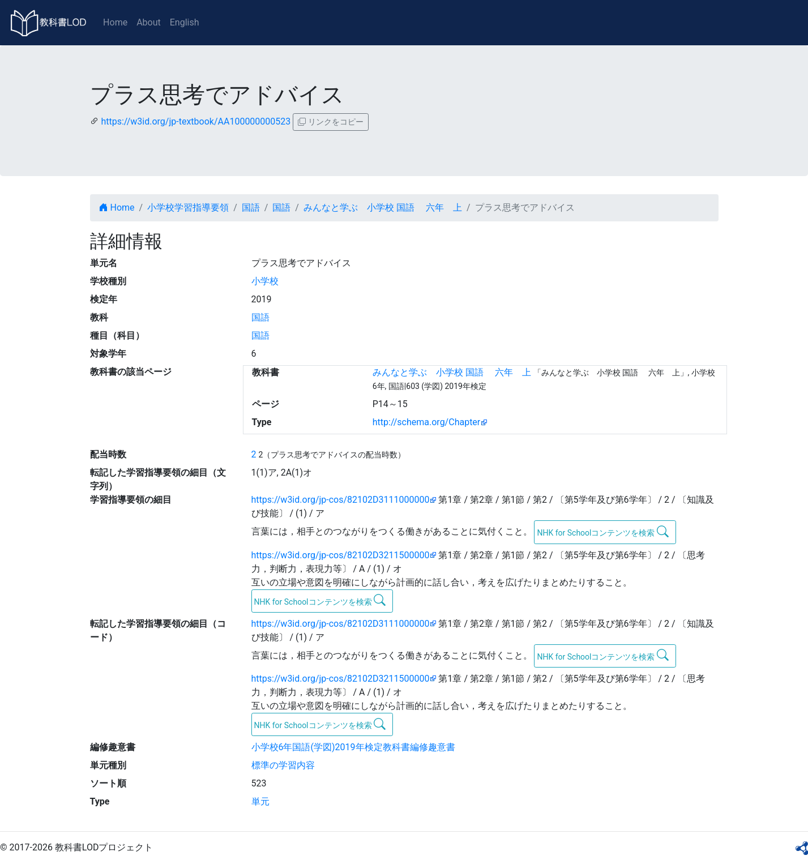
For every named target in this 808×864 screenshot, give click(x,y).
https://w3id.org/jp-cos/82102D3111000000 (340, 499)
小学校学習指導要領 (188, 207)
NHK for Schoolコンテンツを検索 (603, 531)
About (148, 22)
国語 (251, 207)
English (184, 22)
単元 (260, 801)
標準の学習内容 (283, 765)
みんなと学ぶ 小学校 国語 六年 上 (382, 207)
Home (115, 22)
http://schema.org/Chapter (427, 422)
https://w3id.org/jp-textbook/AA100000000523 (195, 121)
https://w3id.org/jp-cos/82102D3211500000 (340, 555)
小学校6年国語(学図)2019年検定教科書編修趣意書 (353, 747)
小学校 (265, 281)
